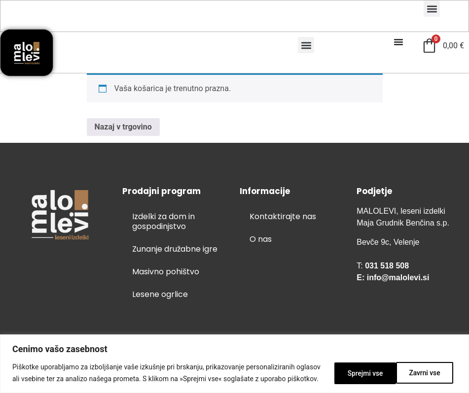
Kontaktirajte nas (283, 216)
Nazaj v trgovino (123, 126)
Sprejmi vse (424, 367)
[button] (432, 8)
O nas (261, 239)
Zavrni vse (358, 367)
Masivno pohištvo (165, 271)
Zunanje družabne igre (174, 249)
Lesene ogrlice (160, 294)
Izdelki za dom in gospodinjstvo (163, 221)
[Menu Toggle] (398, 42)
